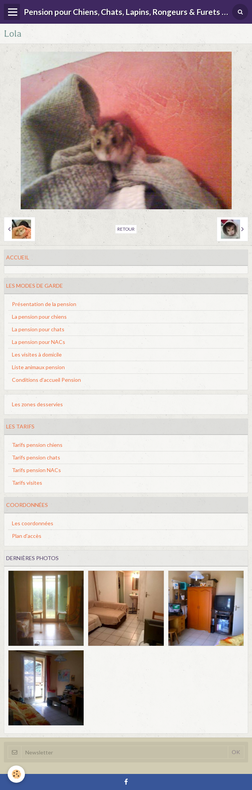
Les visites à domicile (37, 354)
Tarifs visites (27, 482)
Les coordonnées (32, 523)
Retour (126, 229)
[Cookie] (16, 774)
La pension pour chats (38, 329)
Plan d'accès (26, 536)
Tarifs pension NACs (36, 470)
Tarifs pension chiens (37, 444)
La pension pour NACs (38, 342)
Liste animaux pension (38, 367)
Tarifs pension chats (36, 457)
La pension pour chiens (39, 316)
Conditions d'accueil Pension (46, 379)
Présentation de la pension (44, 304)
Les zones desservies (37, 404)
